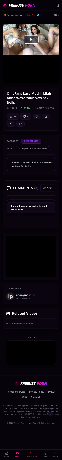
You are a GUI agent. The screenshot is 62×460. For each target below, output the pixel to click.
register (33, 206)
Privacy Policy (36, 391)
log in (22, 206)
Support (35, 397)
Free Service (31, 141)
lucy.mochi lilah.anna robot (32, 148)
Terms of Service (16, 391)
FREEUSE (19, 5)
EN (56, 15)
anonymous (25, 295)
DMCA (51, 391)
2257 (24, 397)
